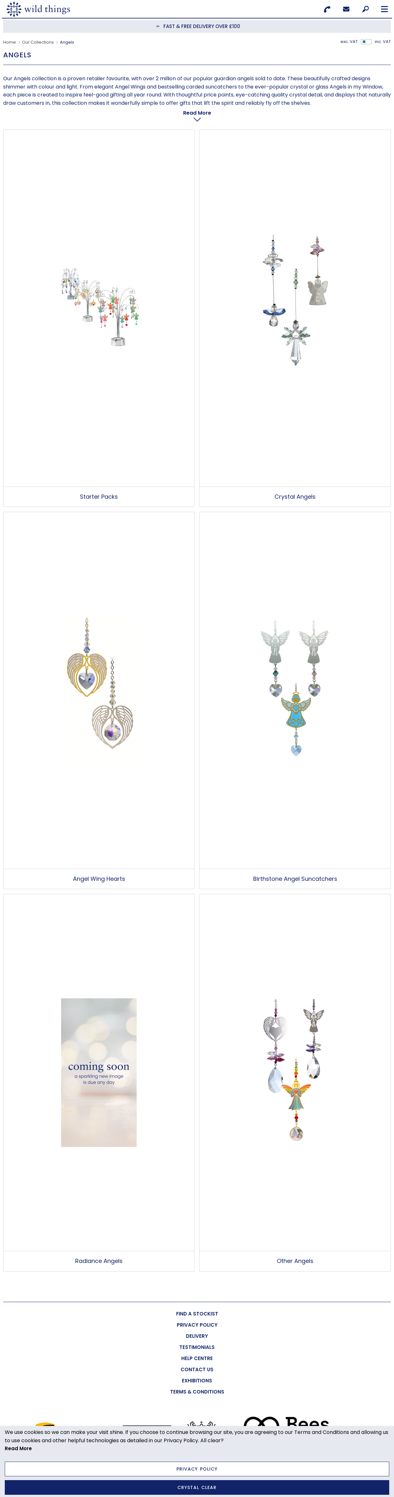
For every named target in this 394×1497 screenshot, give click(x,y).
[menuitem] (197, 1297)
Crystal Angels (295, 481)
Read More (18, 1448)
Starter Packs (99, 481)
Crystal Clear (197, 1487)
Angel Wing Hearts (99, 863)
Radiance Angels (99, 1245)
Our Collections (38, 42)
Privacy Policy (197, 1469)
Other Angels (295, 1245)
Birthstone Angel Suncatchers (295, 863)
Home (9, 42)
